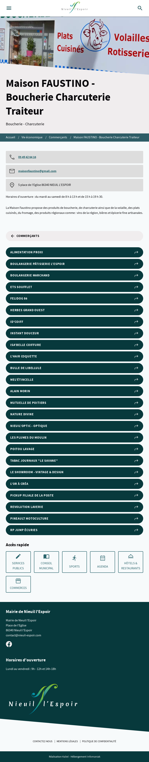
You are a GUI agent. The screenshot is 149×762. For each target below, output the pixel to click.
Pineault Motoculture (74, 518)
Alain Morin (74, 391)
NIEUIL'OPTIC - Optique (74, 426)
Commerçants (58, 137)
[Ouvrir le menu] (9, 8)
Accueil (11, 137)
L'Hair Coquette (74, 356)
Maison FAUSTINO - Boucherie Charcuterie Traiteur (106, 137)
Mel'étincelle (74, 379)
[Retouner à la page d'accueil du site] (43, 700)
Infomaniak (93, 757)
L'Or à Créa (74, 484)
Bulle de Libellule (74, 368)
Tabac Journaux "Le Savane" (74, 460)
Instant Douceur (74, 333)
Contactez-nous (43, 741)
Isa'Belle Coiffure (74, 345)
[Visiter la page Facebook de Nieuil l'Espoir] (9, 644)
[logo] (74, 8)
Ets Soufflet (74, 287)
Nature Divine (74, 414)
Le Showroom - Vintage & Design (74, 472)
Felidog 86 (74, 298)
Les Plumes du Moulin (74, 437)
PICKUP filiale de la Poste (74, 495)
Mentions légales (67, 741)
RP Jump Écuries (74, 530)
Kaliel (65, 757)
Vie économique (32, 137)
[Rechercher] (140, 8)
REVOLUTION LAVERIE (74, 507)
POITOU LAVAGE (74, 449)
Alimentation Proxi (74, 252)
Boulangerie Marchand (74, 275)
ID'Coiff (74, 321)
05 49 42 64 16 (27, 157)
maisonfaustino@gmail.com (37, 171)
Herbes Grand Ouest (74, 310)
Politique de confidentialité (99, 741)
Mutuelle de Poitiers (74, 403)
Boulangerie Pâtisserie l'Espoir (74, 263)
